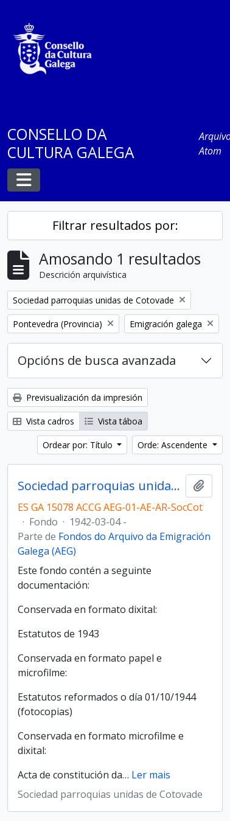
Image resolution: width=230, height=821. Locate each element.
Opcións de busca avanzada (97, 360)
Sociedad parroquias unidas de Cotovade (99, 486)
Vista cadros (43, 421)
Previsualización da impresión (77, 397)
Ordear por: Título (79, 445)
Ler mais (150, 774)
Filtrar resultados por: (115, 225)
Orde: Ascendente (174, 445)
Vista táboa (113, 421)
